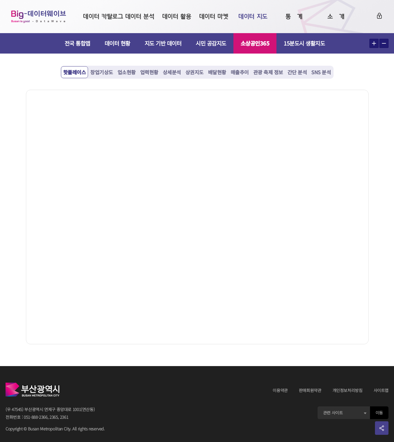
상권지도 (194, 72)
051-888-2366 (35, 417)
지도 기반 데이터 (163, 43)
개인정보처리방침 (347, 390)
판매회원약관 (310, 390)
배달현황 (217, 72)
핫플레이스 (74, 72)
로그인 (379, 15)
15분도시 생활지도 (306, 43)
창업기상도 (101, 72)
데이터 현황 (117, 43)
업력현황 (149, 72)
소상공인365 (255, 43)
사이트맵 (381, 390)
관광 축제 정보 (268, 72)
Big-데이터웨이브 (38, 16)
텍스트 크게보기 (374, 43)
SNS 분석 (321, 72)
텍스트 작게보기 (383, 43)
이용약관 (280, 390)
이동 (379, 412)
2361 (64, 417)
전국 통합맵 (77, 43)
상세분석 (172, 72)
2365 (53, 417)
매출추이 (240, 72)
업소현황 (127, 72)
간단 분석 (297, 72)
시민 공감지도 (211, 43)
